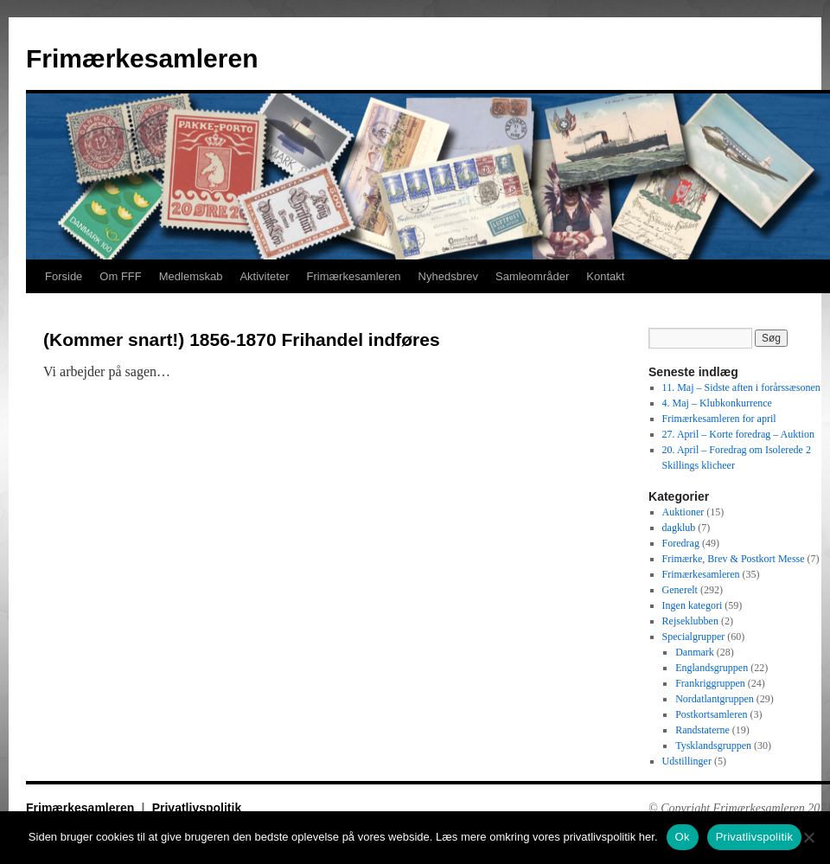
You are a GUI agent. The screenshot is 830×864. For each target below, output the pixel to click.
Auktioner (683, 512)
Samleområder (532, 276)
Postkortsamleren (711, 714)
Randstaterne (702, 730)
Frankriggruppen (710, 683)
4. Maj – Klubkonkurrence (717, 403)
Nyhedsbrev (448, 276)
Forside (63, 276)
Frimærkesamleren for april (719, 419)
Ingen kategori (692, 605)
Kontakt (605, 276)
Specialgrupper (693, 636)
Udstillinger (687, 761)
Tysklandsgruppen (713, 745)
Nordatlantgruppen (714, 699)
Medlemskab (191, 276)
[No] (808, 837)
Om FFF (120, 276)
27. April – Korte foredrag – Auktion (738, 434)
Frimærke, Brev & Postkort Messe (733, 559)
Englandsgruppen (711, 668)
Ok (682, 836)
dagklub (679, 528)
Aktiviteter (264, 276)
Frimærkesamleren (142, 58)
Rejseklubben (690, 621)
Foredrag (680, 543)
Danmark (694, 652)
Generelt (680, 590)
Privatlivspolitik (196, 808)
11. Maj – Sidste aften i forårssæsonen (741, 387)
